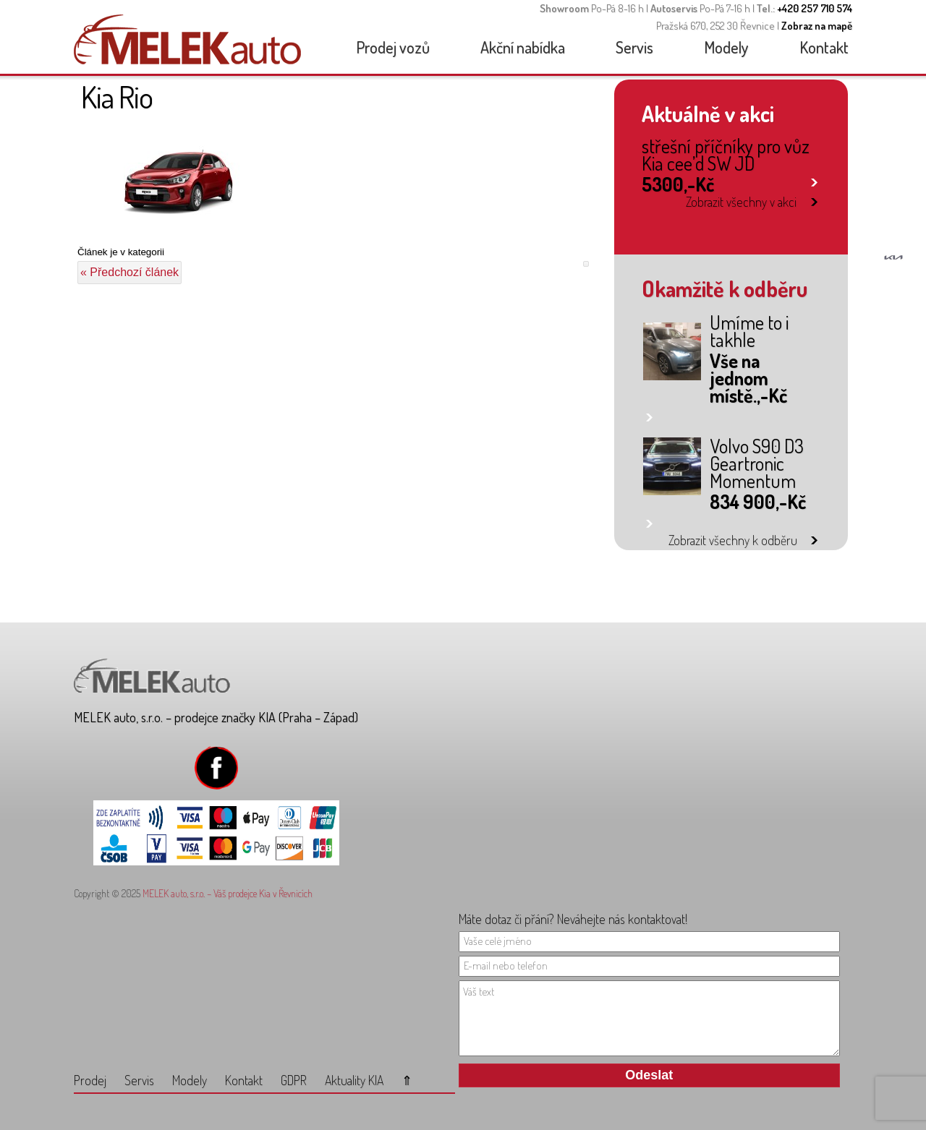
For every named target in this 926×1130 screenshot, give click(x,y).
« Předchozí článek (129, 272)
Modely (726, 47)
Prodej (90, 1080)
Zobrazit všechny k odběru (732, 540)
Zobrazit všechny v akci (741, 202)
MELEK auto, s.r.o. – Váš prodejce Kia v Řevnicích (228, 893)
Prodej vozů (393, 47)
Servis (634, 47)
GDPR (294, 1080)
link (814, 179)
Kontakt (824, 47)
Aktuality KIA (354, 1080)
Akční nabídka (522, 47)
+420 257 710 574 (814, 8)
